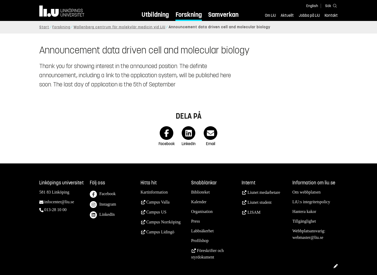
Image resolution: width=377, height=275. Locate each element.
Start (44, 27)
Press (195, 221)
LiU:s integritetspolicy (311, 202)
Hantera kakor (304, 211)
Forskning (188, 14)
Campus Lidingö (160, 232)
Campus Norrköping (163, 222)
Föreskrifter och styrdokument (207, 253)
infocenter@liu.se (59, 202)
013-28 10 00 (55, 209)
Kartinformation (154, 192)
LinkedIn (102, 214)
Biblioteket (200, 192)
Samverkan (223, 14)
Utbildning (155, 14)
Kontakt (331, 15)
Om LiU (270, 15)
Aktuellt (287, 15)
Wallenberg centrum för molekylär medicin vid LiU (119, 27)
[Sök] (330, 6)
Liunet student (259, 202)
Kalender (199, 202)
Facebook (102, 194)
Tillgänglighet (304, 221)
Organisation (202, 211)
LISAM (253, 212)
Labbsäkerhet (202, 231)
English (312, 6)
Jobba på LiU (309, 15)
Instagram (103, 204)
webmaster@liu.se (307, 237)
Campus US (156, 212)
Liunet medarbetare (263, 192)
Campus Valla (158, 202)
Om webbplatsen (306, 192)
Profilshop (200, 240)
